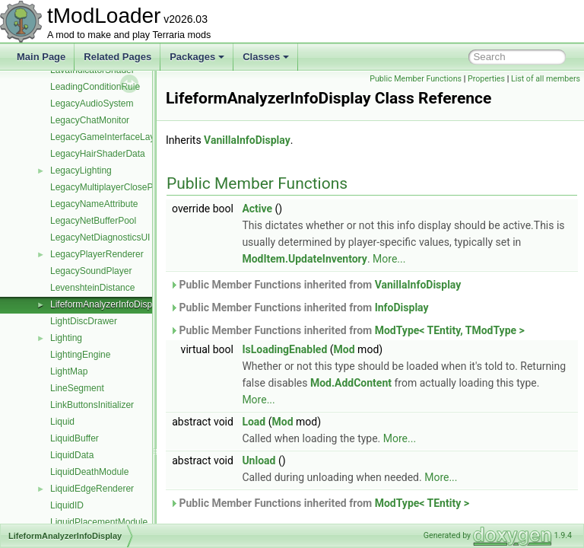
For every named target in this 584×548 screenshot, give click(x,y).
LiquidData (72, 455)
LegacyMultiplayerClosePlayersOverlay (129, 187)
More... (497, 275)
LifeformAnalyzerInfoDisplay (106, 304)
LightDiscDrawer (83, 321)
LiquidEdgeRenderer (92, 488)
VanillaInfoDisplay (285, 157)
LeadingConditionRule (95, 86)
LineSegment (77, 388)
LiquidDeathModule (89, 472)
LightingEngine (80, 354)
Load (291, 438)
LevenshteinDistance (92, 287)
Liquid (62, 421)
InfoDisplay (440, 324)
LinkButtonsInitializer (92, 405)
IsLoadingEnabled (322, 366)
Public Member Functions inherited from (353, 301)
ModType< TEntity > (460, 520)
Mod (382, 366)
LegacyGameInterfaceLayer (106, 137)
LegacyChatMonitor (89, 120)
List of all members (545, 95)
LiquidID (67, 505)
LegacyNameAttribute (94, 204)
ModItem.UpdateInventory (412, 275)
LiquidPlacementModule (99, 522)
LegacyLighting (81, 170)
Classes (266, 56)
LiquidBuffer (74, 438)
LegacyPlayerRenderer (97, 254)
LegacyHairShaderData (97, 153)
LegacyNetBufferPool (93, 220)
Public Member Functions (487, 79)
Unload (296, 477)
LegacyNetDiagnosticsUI (100, 237)
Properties (557, 79)
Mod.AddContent (437, 399)
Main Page (41, 56)
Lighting (66, 338)
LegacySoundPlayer (91, 271)
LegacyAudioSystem (91, 103)
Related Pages (117, 56)
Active (295, 225)
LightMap (68, 371)
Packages (197, 56)
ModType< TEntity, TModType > (488, 347)
